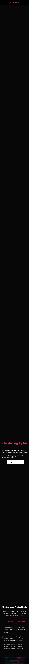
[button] (14, 661)
